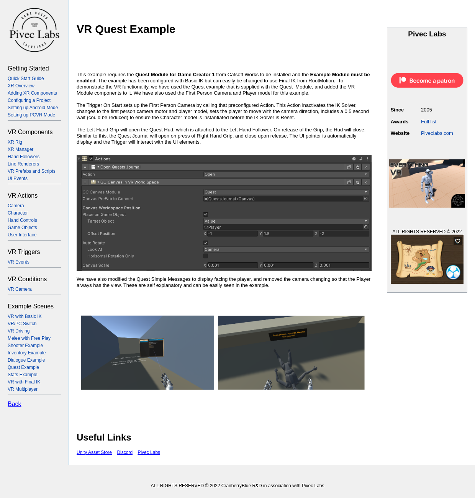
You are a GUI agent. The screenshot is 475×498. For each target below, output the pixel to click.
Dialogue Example (26, 360)
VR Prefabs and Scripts (32, 171)
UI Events (18, 178)
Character (18, 213)
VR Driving (18, 331)
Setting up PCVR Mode (31, 115)
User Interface (22, 235)
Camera (16, 205)
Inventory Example (27, 352)
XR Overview (21, 85)
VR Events (18, 262)
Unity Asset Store (94, 452)
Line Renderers (23, 164)
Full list (428, 121)
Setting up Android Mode (33, 107)
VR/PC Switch (22, 323)
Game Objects (22, 227)
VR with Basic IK (25, 316)
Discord (125, 452)
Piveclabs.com (437, 133)
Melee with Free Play (29, 338)
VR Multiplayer (23, 389)
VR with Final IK (24, 382)
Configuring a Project (29, 100)
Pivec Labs (149, 452)
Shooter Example (25, 345)
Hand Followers (23, 156)
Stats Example (22, 374)
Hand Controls (22, 220)
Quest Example (23, 367)
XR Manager (20, 149)
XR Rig (15, 142)
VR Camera (20, 289)
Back (14, 404)
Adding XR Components (32, 93)
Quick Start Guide (26, 78)
